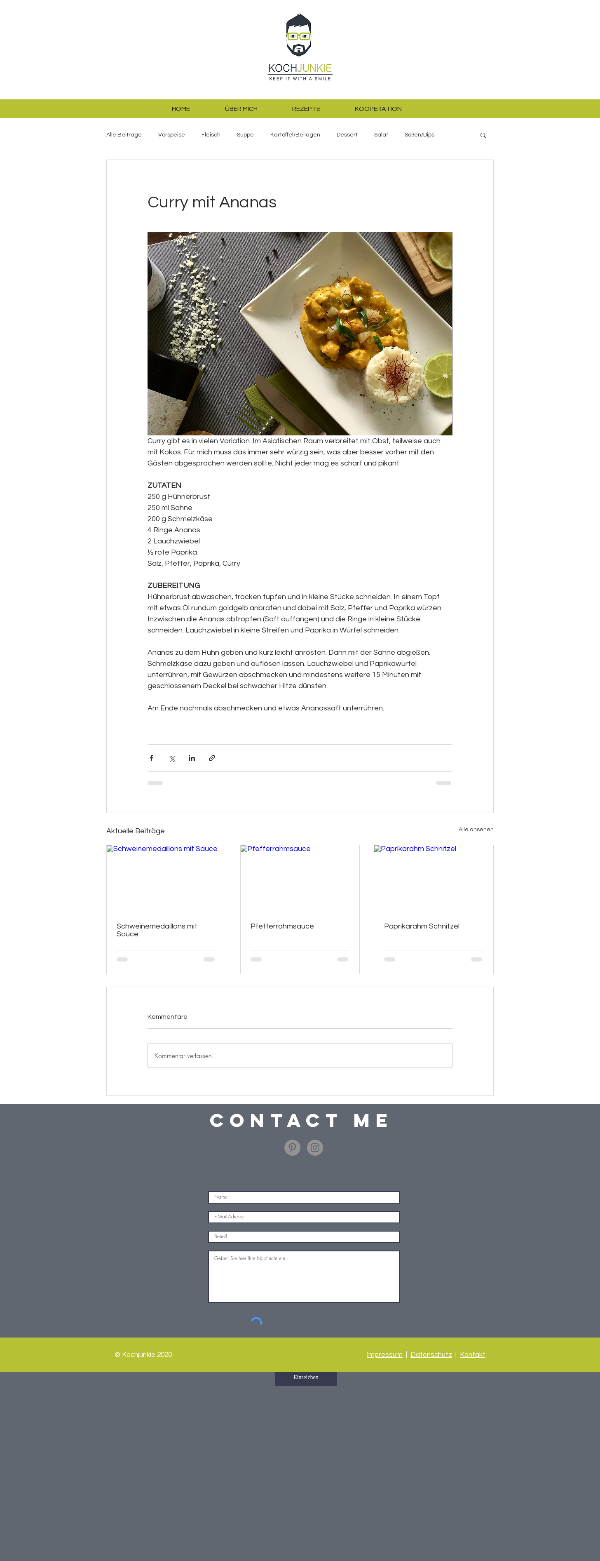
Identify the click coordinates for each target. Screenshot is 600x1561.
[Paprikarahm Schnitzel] (433, 878)
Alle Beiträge (124, 135)
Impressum (385, 1355)
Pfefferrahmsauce (282, 926)
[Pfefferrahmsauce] (300, 878)
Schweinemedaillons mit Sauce (157, 930)
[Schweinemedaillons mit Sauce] (166, 878)
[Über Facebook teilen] (151, 758)
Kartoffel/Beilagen (295, 135)
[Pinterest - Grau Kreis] (292, 1148)
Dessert (347, 135)
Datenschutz (431, 1355)
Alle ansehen (476, 829)
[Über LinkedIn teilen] (192, 758)
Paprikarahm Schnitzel (421, 926)
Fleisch (211, 135)
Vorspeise (171, 135)
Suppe (245, 135)
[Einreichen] (306, 1377)
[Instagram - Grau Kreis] (315, 1148)
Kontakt (472, 1355)
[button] (483, 135)
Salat (381, 135)
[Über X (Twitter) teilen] (172, 758)
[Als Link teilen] (212, 758)
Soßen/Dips (419, 135)
